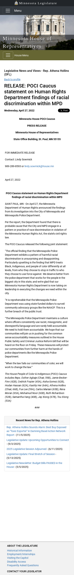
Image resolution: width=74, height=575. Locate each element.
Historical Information (19, 550)
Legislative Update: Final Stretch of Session (31, 454)
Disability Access (16, 561)
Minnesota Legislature (35, 3)
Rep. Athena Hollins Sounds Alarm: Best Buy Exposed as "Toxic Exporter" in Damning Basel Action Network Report (36, 431)
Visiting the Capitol (17, 557)
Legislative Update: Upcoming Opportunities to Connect (38, 440)
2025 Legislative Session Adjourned (26, 449)
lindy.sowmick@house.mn (39, 166)
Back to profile (12, 79)
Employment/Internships (21, 554)
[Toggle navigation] (8, 10)
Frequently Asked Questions (23, 565)
